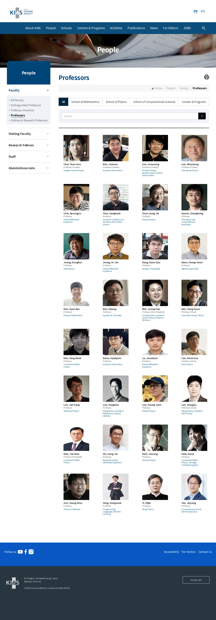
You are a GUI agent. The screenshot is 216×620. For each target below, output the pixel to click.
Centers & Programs (91, 28)
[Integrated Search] (204, 28)
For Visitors (170, 28)
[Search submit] (202, 116)
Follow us (10, 552)
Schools (66, 28)
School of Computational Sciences (154, 102)
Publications (136, 28)
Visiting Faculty (20, 133)
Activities (116, 28)
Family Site (196, 580)
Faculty (14, 90)
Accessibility (171, 552)
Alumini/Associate (22, 168)
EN (196, 11)
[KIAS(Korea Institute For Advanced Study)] (21, 11)
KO (203, 11)
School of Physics (116, 102)
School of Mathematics (85, 102)
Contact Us (205, 552)
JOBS (187, 28)
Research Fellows (21, 145)
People (51, 28)
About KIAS (33, 28)
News (154, 28)
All (63, 102)
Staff (12, 156)
